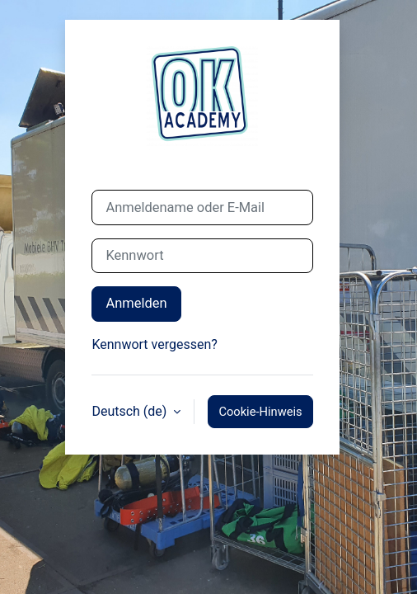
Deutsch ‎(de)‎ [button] (130, 411)
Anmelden (135, 303)
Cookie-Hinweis (260, 411)
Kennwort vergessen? (154, 344)
